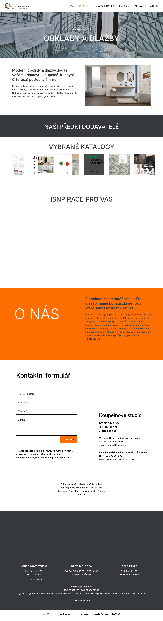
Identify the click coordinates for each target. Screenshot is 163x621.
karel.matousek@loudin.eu (120, 462)
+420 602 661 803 (112, 458)
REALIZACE (123, 6)
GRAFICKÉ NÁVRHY (105, 6)
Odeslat (67, 442)
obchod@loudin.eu (116, 448)
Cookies (85, 604)
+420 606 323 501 (113, 444)
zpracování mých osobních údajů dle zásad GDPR (45, 461)
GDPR (76, 604)
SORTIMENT (84, 6)
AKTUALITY (140, 6)
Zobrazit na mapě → (109, 433)
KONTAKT (154, 6)
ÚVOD (72, 6)
